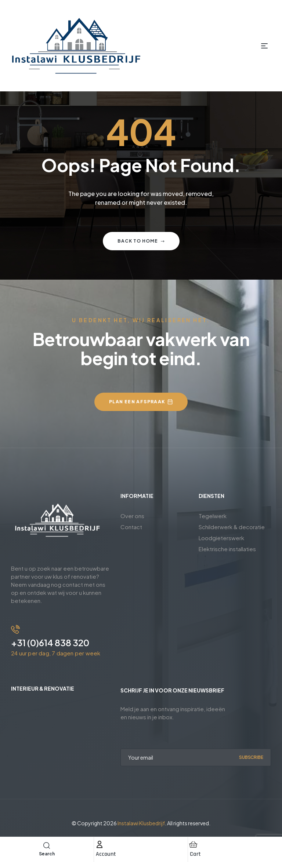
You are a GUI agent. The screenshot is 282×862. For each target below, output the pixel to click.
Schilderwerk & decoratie (232, 526)
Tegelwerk (213, 515)
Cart (195, 854)
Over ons (132, 515)
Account (106, 854)
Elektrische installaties (227, 548)
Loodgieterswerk (221, 537)
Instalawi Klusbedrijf (141, 823)
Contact (131, 526)
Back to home (141, 241)
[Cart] (193, 844)
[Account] (99, 844)
